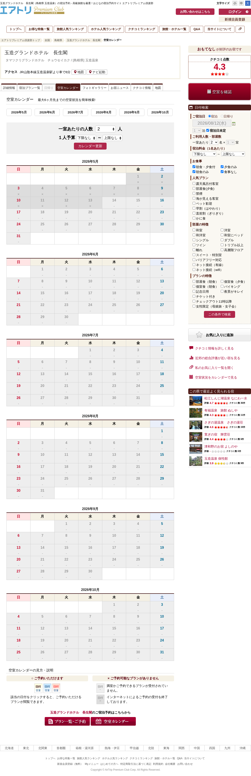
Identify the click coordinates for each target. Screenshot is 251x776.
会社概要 (170, 763)
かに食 (201, 218)
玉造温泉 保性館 (216, 458)
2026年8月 (104, 112)
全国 (47, 40)
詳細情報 (9, 88)
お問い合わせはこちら (195, 11)
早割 (209, 208)
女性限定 (217, 306)
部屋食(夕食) (205, 188)
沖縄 (243, 748)
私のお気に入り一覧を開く (211, 367)
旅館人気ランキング (70, 29)
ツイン (201, 245)
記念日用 (202, 291)
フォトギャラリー (95, 88)
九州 (227, 748)
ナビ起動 (97, 72)
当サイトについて (219, 29)
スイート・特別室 (209, 255)
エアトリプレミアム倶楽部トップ (20, 40)
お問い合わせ (185, 763)
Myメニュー (92, 763)
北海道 (9, 748)
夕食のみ (230, 167)
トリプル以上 (233, 245)
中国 (197, 748)
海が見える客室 (207, 198)
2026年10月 (160, 112)
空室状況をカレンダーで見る (213, 377)
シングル (202, 240)
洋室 (227, 230)
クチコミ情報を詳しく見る (211, 348)
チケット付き (205, 296)
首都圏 (61, 748)
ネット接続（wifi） (209, 270)
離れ (199, 250)
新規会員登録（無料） (70, 763)
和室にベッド (233, 235)
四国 (212, 748)
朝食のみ (202, 172)
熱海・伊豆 (112, 748)
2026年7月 (75, 112)
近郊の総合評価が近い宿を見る (214, 358)
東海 (166, 748)
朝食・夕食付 (205, 167)
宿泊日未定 (216, 130)
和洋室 (201, 235)
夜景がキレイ (233, 291)
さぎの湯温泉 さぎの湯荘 (223, 422)
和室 (199, 230)
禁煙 (199, 193)
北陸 (151, 748)
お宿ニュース (120, 88)
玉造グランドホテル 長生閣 (83, 40)
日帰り (227, 116)
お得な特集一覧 (39, 29)
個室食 (235, 281)
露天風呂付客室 (207, 183)
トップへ (15, 29)
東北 (26, 748)
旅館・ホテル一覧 (174, 29)
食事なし (230, 172)
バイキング (232, 286)
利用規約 (158, 763)
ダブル (229, 240)
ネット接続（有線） (210, 265)
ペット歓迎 (204, 203)
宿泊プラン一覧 (29, 88)
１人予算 (66, 137)
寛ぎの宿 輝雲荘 (217, 434)
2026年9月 (132, 112)
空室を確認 (219, 92)
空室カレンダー (67, 88)
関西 (182, 748)
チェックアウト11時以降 (214, 301)
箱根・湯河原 (85, 748)
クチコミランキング (141, 29)
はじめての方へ (109, 763)
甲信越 (134, 748)
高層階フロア (233, 250)
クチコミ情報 (142, 88)
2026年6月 (47, 112)
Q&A (196, 29)
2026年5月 (19, 112)
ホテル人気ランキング (106, 29)
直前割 (210, 213)
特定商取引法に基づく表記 (135, 763)
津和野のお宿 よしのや (220, 446)
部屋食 (207, 281)
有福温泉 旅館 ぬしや (220, 410)
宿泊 (212, 116)
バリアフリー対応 (209, 260)
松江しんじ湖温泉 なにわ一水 (225, 398)
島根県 (58, 40)
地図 (78, 72)
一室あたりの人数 (90, 129)
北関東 (42, 748)
